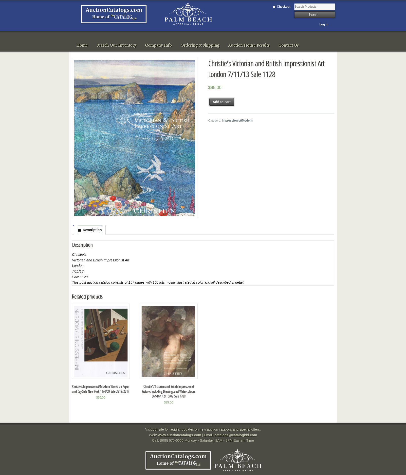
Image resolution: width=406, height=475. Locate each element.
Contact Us (288, 45)
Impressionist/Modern (237, 120)
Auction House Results (249, 45)
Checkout (284, 6)
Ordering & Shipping (200, 45)
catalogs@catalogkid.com (236, 435)
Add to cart (222, 102)
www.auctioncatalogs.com (179, 435)
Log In (323, 24)
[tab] (90, 230)
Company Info (158, 45)
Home (82, 45)
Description (92, 230)
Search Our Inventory (116, 45)
